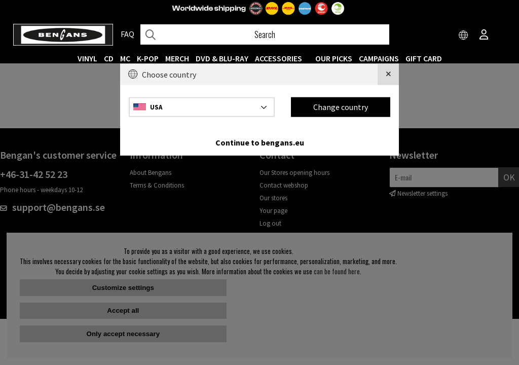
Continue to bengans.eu (259, 142)
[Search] (264, 34)
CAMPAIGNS (379, 58)
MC (125, 58)
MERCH (177, 58)
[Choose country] (464, 35)
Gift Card (423, 58)
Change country (340, 107)
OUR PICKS (333, 58)
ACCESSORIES (278, 58)
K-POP (148, 58)
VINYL (87, 58)
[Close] (388, 74)
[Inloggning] (484, 35)
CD (109, 58)
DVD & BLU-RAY (222, 58)
